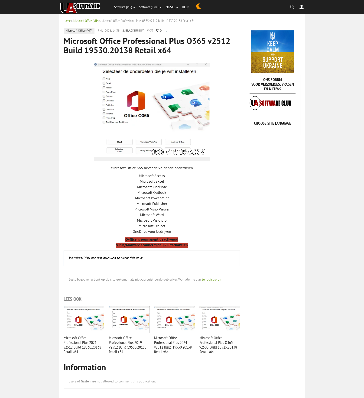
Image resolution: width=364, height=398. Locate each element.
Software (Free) (149, 7)
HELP (185, 7)
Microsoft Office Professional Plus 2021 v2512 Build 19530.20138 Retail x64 (82, 344)
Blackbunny (134, 31)
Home (67, 21)
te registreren (211, 280)
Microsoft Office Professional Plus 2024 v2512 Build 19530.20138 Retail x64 (173, 344)
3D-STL (170, 7)
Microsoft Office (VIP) (86, 21)
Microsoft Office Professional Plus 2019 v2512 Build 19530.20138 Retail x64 (127, 344)
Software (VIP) (123, 7)
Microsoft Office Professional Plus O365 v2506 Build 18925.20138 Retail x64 (218, 344)
